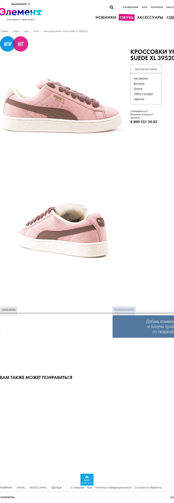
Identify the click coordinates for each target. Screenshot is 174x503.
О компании (130, 7)
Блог (145, 7)
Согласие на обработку (148, 487)
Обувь (21, 487)
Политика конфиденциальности (113, 487)
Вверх (87, 480)
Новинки (6, 487)
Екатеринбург (21, 4)
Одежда (56, 487)
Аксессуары (38, 487)
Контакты (157, 7)
